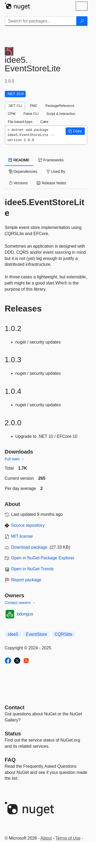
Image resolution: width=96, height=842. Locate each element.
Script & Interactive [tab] (60, 114)
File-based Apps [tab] (20, 122)
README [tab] (19, 160)
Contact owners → (20, 603)
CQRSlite (64, 634)
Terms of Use (68, 838)
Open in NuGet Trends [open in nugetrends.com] (32, 569)
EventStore (36, 634)
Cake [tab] (44, 122)
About (46, 838)
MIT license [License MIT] (22, 536)
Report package (26, 580)
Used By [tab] (55, 171)
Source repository (28, 525)
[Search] (81, 21)
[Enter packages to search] (41, 21)
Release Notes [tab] (51, 183)
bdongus (25, 614)
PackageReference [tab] (59, 106)
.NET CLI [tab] (15, 106)
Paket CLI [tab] (30, 114)
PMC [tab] (33, 106)
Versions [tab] (18, 183)
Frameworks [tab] (51, 160)
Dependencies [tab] (23, 171)
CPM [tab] (11, 114)
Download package (29, 547)
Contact (15, 707)
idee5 (13, 634)
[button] (75, 131)
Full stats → (15, 459)
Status (13, 733)
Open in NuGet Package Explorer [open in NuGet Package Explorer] (42, 558)
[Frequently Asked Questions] (10, 760)
